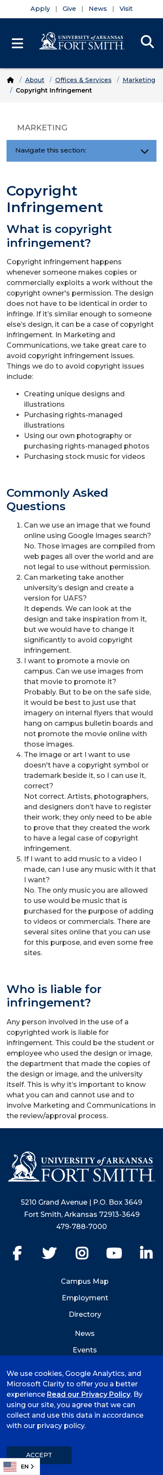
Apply (40, 9)
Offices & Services (83, 80)
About (34, 80)
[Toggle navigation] (144, 151)
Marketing (139, 80)
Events (85, 1350)
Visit (126, 9)
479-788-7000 (81, 1227)
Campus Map (85, 1281)
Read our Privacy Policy (88, 1394)
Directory (85, 1314)
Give (69, 9)
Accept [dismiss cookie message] (39, 1455)
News (98, 9)
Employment (85, 1298)
